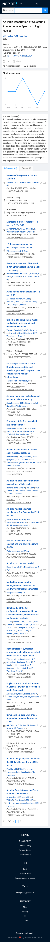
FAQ (25, 869)
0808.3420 (11, 500)
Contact (25, 920)
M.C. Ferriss (21, 725)
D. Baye (25, 251)
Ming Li (10, 593)
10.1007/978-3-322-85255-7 (22, 203)
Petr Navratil (12, 457)
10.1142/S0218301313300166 (22, 557)
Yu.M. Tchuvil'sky (21, 36)
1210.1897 (15, 812)
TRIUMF (21, 769)
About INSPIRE (25, 841)
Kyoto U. (18, 302)
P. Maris (10, 488)
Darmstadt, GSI (25, 381)
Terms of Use (25, 854)
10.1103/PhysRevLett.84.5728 (19, 443)
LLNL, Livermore (27, 403)
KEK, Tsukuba (31, 330)
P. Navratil (11, 428)
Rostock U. (24, 305)
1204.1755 (11, 639)
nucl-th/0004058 (18, 440)
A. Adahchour (12, 229)
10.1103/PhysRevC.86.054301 (19, 642)
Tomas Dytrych (13, 697)
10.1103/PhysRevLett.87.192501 (20, 313)
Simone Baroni (13, 797)
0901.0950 (11, 412)
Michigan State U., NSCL (28, 628)
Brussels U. (16, 276)
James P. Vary (23, 551)
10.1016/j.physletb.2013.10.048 (19, 709)
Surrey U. (17, 271)
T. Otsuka (18, 625)
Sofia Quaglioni (13, 403)
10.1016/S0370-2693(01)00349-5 (20, 257)
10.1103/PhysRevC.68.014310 (19, 285)
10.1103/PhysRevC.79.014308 (19, 502)
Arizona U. (20, 428)
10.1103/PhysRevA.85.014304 (19, 602)
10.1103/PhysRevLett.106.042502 (20, 390)
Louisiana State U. (23, 659)
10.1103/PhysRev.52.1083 (17, 191)
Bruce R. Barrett (13, 567)
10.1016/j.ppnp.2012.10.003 (21, 576)
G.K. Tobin (11, 725)
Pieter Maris (12, 551)
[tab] (10, 168)
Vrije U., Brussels (26, 229)
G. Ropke (15, 305)
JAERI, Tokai (19, 633)
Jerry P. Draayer (26, 697)
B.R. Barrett (17, 434)
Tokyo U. (10, 628)
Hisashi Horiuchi (25, 333)
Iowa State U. (19, 488)
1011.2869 (15, 387)
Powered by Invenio (25, 933)
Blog (25, 907)
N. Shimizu (11, 631)
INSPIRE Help (25, 873)
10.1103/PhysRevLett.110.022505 (20, 815)
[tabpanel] (25, 498)
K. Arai (9, 271)
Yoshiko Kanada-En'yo (16, 330)
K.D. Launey (31, 725)
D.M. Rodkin (8, 36)
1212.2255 (11, 706)
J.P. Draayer (18, 728)
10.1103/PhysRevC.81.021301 (19, 534)
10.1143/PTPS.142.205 (16, 345)
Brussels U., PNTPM (28, 273)
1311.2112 (11, 734)
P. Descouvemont (14, 251)
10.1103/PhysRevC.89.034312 (19, 737)
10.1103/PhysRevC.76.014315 (19, 677)
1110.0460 (15, 781)
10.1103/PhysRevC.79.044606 (19, 415)
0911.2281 (11, 531)
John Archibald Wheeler (16, 182)
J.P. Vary (20, 431)
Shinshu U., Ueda (23, 299)
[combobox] (28, 10)
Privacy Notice (25, 850)
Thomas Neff (12, 381)
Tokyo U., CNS (18, 622)
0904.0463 (11, 471)
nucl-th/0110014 (13, 311)
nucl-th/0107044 (19, 342)
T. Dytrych (11, 659)
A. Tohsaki (11, 299)
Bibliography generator (25, 893)
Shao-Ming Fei (19, 593)
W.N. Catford (28, 276)
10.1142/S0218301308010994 (19, 357)
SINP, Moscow (16, 494)
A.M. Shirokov (20, 491)
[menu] (37, 4)
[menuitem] (37, 4)
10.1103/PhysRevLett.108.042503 (20, 784)
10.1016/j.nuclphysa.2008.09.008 (20, 238)
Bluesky (25, 912)
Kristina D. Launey (30, 694)
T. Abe (9, 622)
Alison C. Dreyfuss (14, 694)
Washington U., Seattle (22, 462)
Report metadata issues (25, 878)
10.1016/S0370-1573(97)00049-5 (20, 752)
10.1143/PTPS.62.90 (18, 215)
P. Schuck (27, 302)
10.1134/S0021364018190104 (19, 56)
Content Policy (25, 846)
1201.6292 (11, 599)
